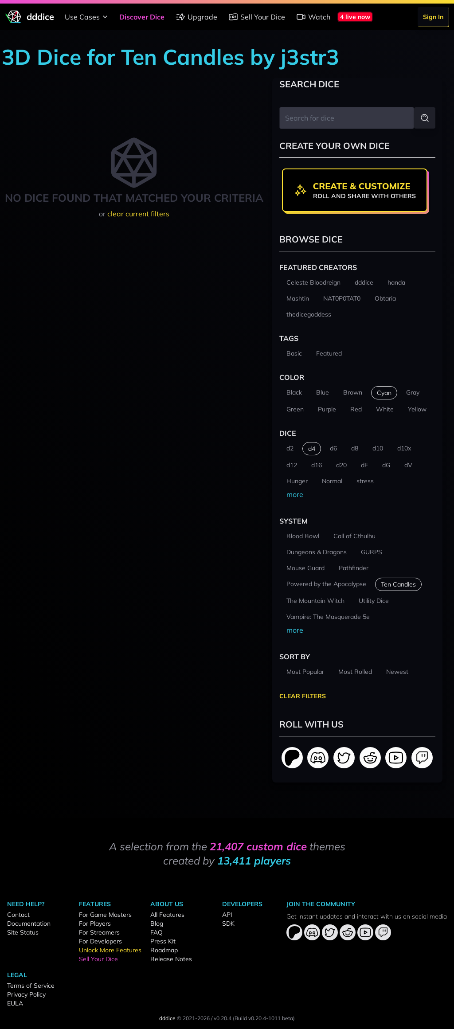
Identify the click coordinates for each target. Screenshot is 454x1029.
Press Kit (163, 941)
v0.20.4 (222, 1018)
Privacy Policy (26, 994)
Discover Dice (141, 16)
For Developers (100, 941)
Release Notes (171, 959)
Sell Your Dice (256, 17)
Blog (156, 923)
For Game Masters (105, 915)
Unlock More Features (110, 950)
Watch (313, 17)
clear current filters (138, 213)
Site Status (23, 932)
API (227, 915)
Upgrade (196, 17)
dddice (167, 1018)
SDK (228, 923)
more (294, 494)
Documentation (29, 923)
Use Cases (87, 17)
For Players (95, 923)
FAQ (156, 932)
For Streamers (99, 932)
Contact (18, 915)
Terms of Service (31, 986)
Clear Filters (302, 696)
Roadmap (164, 950)
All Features (167, 915)
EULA (15, 1003)
